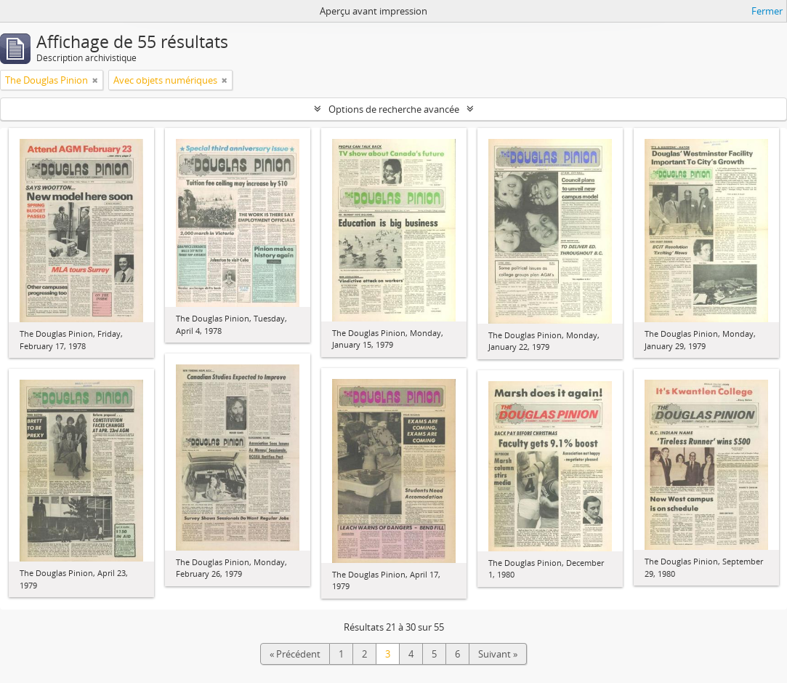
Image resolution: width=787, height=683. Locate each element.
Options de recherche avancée (393, 109)
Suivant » (497, 653)
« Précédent (295, 653)
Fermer (767, 10)
